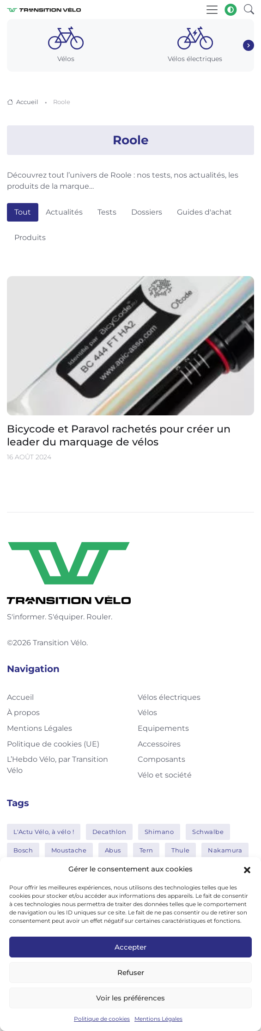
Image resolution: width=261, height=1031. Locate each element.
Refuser (130, 972)
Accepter (130, 947)
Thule (180, 850)
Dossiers (146, 212)
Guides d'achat (204, 212)
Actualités (64, 212)
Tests (106, 212)
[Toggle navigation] (212, 10)
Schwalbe (208, 831)
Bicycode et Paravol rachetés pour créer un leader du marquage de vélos (119, 436)
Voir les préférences (130, 998)
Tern (146, 850)
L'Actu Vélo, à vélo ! (43, 831)
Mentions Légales (158, 1018)
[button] (247, 869)
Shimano (159, 831)
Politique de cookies (102, 1018)
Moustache (69, 850)
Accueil (27, 101)
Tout (22, 212)
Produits (30, 237)
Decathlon (109, 831)
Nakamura (225, 850)
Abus (113, 850)
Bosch (23, 850)
